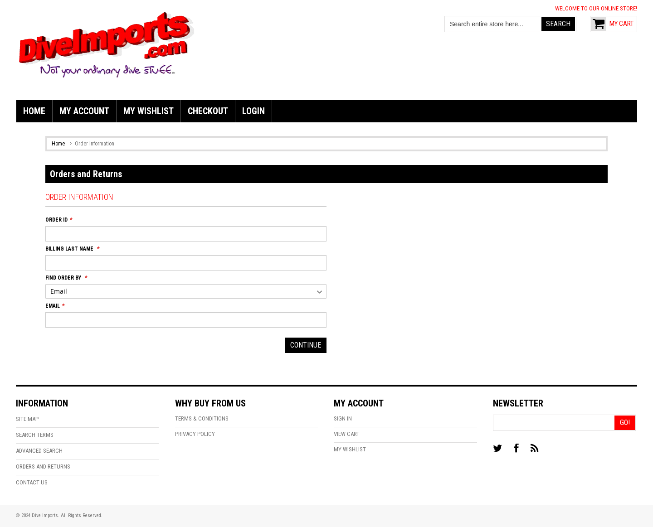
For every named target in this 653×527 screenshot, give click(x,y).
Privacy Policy (195, 433)
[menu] (326, 111)
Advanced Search (39, 450)
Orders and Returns (43, 466)
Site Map (27, 419)
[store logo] (106, 43)
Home (59, 143)
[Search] (558, 24)
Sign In (343, 418)
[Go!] (624, 423)
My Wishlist (350, 449)
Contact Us (32, 482)
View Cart (347, 433)
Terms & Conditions (202, 418)
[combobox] (493, 24)
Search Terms (35, 434)
